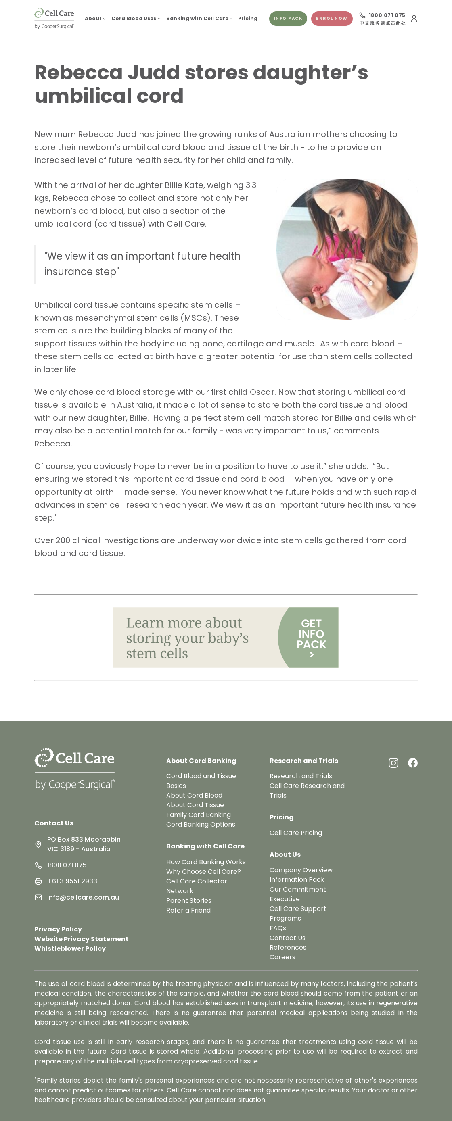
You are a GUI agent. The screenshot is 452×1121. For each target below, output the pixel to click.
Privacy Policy (58, 929)
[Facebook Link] (413, 763)
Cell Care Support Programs (298, 913)
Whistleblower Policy (70, 948)
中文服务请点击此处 (383, 23)
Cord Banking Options (200, 824)
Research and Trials (301, 776)
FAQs (278, 928)
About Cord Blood (194, 795)
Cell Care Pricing (296, 833)
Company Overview (301, 870)
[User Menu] (414, 18)
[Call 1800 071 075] (382, 15)
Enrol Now (332, 18)
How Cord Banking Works (206, 862)
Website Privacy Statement (81, 939)
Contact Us (53, 823)
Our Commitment (298, 889)
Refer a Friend (188, 910)
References (288, 947)
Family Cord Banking (198, 814)
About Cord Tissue (195, 805)
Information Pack (297, 879)
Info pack (288, 18)
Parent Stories (188, 900)
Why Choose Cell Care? (203, 871)
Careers (282, 957)
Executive (285, 899)
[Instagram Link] (393, 763)
